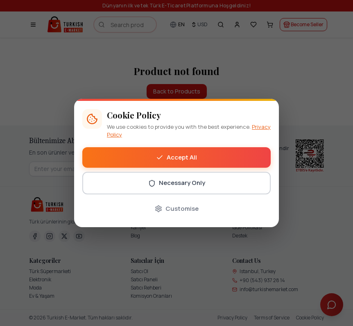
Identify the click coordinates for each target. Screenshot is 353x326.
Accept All (176, 157)
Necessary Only (176, 182)
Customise (177, 208)
